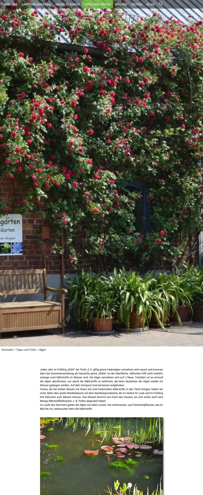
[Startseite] (7, 349)
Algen (42, 349)
